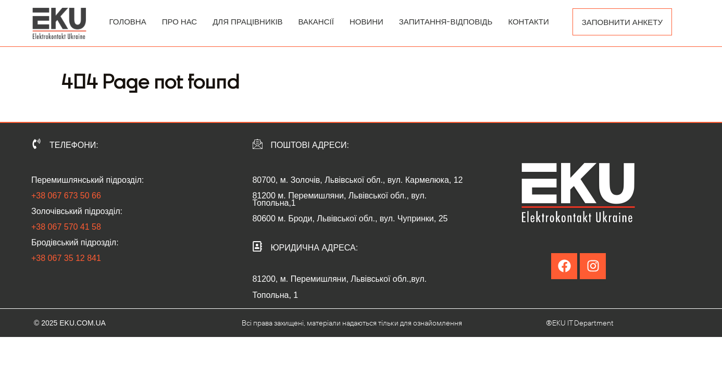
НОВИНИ (366, 21)
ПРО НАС (179, 21)
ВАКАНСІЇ (316, 21)
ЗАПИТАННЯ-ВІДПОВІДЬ (446, 21)
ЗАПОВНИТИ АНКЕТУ (622, 22)
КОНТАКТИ (528, 21)
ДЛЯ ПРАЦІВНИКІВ (247, 21)
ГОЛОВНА (127, 21)
